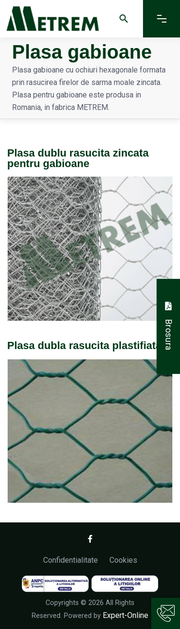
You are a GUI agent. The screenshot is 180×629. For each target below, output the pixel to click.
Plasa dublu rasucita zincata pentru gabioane (78, 158)
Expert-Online (125, 615)
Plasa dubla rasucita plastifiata (84, 345)
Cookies (123, 560)
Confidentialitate (70, 560)
